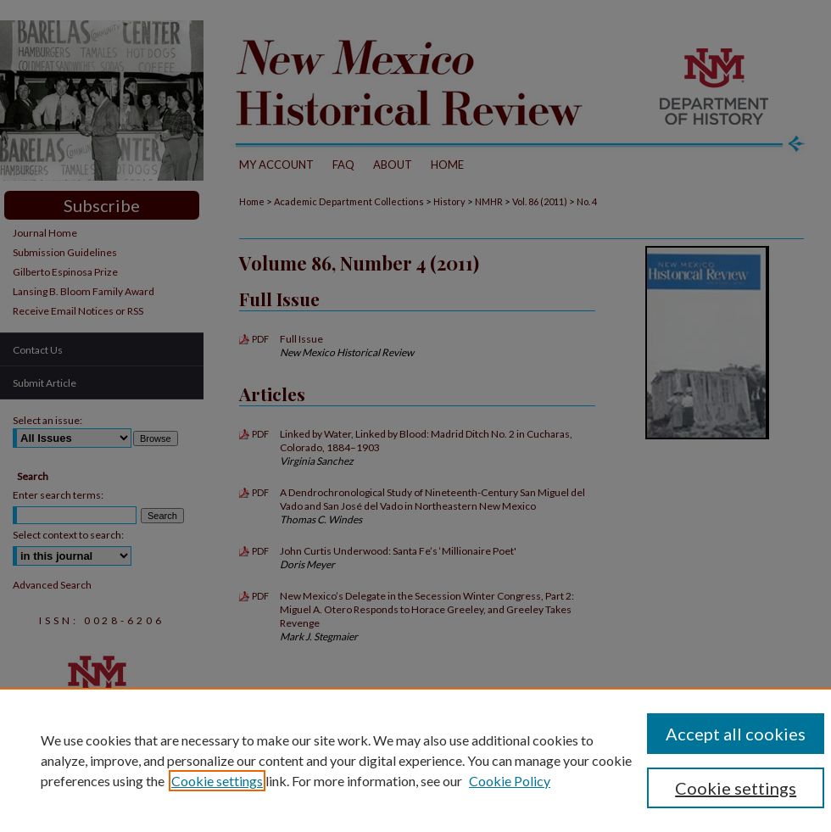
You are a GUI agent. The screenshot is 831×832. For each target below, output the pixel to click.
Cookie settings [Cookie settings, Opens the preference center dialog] (735, 788)
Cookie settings (217, 781)
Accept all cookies (736, 733)
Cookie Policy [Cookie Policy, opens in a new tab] (509, 781)
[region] (415, 760)
